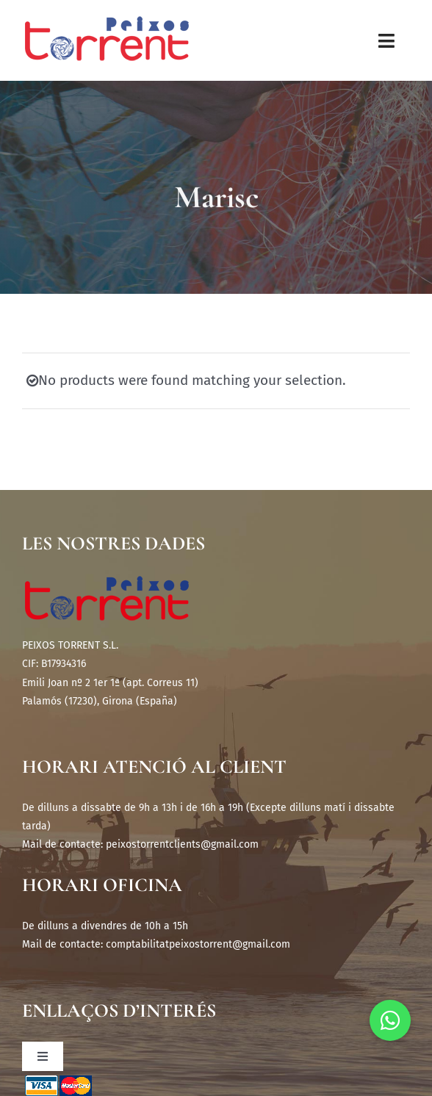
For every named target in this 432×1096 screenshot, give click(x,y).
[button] (390, 1020)
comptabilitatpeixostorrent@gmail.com (198, 944)
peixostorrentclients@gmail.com (182, 844)
